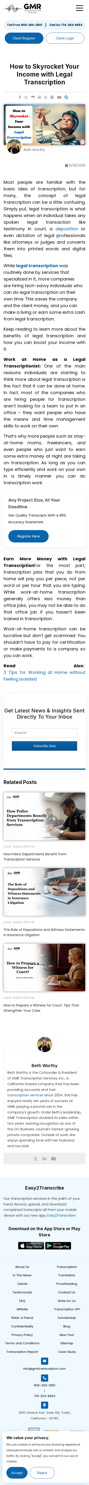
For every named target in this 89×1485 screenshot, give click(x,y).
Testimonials (22, 1292)
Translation (66, 1275)
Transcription (67, 1267)
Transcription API (67, 1309)
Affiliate (22, 1309)
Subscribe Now (44, 746)
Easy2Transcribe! (61, 1215)
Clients (22, 1284)
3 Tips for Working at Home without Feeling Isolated (44, 675)
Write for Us (67, 1301)
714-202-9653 (44, 1396)
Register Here (28, 536)
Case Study (67, 1352)
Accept (17, 1473)
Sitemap (66, 1343)
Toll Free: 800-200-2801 (24, 25)
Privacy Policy (22, 1335)
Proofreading (66, 1284)
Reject (42, 1473)
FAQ (22, 1301)
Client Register (24, 38)
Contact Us (66, 1292)
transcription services (25, 1095)
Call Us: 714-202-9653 (65, 25)
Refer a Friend (22, 1318)
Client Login (65, 38)
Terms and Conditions (22, 1343)
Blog (66, 1326)
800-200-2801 (44, 1385)
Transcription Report (22, 1352)
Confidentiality (22, 1326)
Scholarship (67, 1318)
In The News (22, 1275)
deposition (67, 229)
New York (67, 1335)
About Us (22, 1267)
